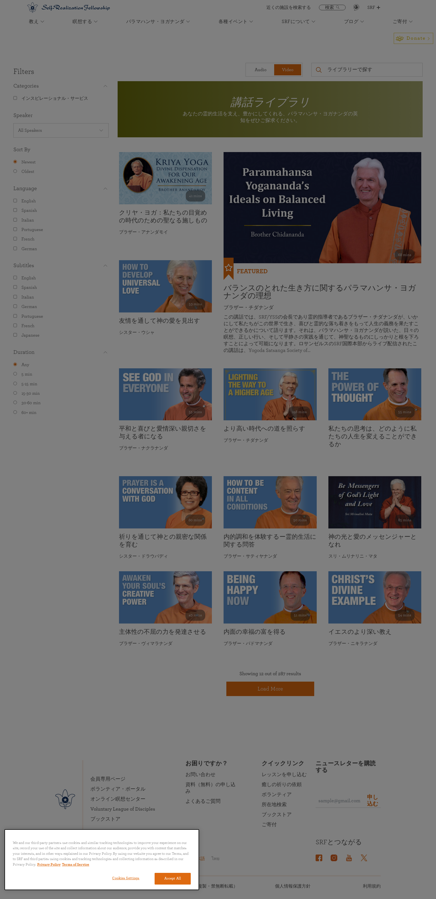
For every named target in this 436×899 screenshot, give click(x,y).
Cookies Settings (125, 878)
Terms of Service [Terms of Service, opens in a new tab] (75, 864)
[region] (101, 859)
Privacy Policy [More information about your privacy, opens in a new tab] (49, 864)
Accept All (172, 878)
